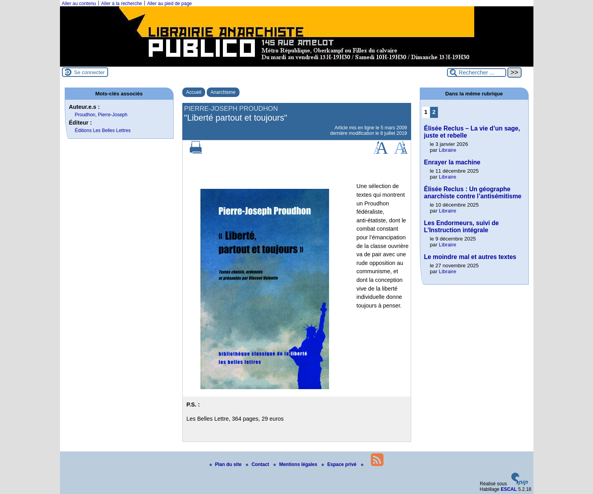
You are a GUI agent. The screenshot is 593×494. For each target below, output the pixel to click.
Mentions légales (295, 464)
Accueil (194, 92)
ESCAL (509, 489)
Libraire (447, 150)
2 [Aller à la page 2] (434, 112)
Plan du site (226, 464)
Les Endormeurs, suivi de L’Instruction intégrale (461, 226)
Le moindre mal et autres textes (470, 257)
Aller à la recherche (121, 3)
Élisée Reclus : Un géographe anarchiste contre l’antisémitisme (473, 192)
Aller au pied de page (169, 3)
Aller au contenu (79, 3)
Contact (258, 464)
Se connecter (89, 72)
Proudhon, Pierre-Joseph (101, 114)
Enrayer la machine (452, 162)
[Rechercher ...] (476, 72)
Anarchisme (223, 92)
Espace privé (339, 464)
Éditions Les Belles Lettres (103, 130)
